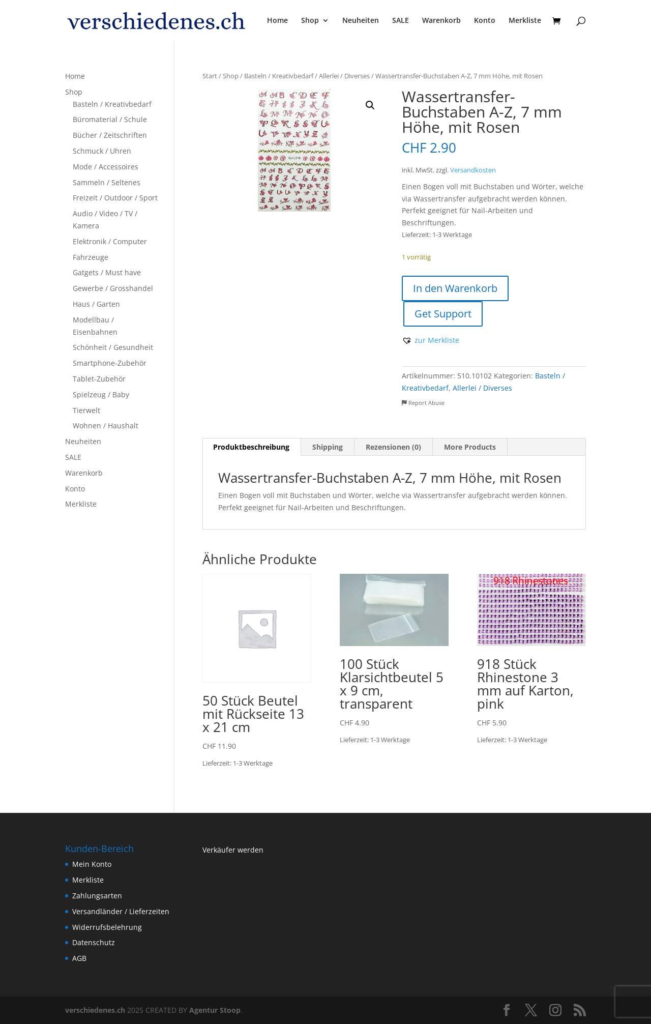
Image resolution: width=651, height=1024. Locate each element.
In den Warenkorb (455, 288)
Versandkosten (473, 170)
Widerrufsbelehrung (107, 927)
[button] (370, 105)
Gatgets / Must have (107, 272)
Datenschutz (93, 942)
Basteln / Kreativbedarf (278, 75)
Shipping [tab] (327, 447)
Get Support (443, 313)
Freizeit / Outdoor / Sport (115, 197)
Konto (484, 21)
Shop (310, 21)
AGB (79, 958)
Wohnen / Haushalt (105, 425)
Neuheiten (360, 21)
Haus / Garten (96, 304)
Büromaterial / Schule (110, 119)
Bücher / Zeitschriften (110, 135)
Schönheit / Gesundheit (113, 347)
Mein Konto (91, 864)
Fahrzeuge (90, 257)
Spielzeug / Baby (101, 394)
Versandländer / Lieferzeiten (120, 911)
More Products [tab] (470, 447)
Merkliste (525, 21)
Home (277, 21)
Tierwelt (86, 410)
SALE (400, 21)
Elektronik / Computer (110, 241)
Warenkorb (441, 21)
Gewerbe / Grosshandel (113, 288)
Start (209, 75)
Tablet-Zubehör (99, 379)
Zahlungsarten (97, 895)
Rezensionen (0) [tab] (393, 447)
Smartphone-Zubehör (109, 363)
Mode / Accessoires (105, 166)
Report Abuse (423, 402)
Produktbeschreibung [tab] (251, 447)
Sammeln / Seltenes (106, 182)
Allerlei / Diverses (344, 75)
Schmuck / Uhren (102, 151)
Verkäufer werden (232, 850)
